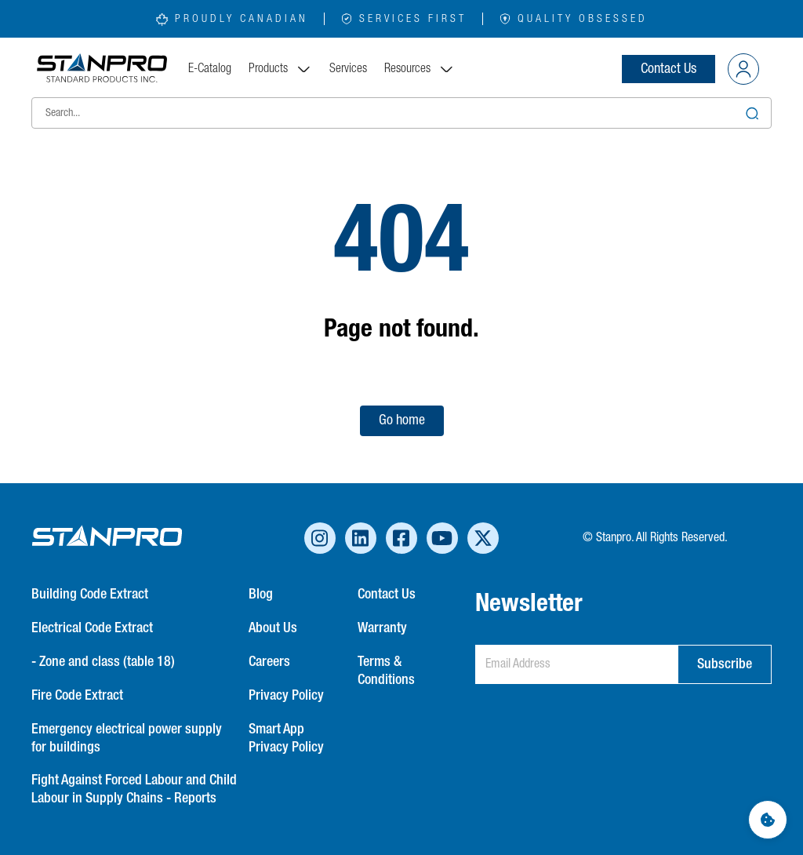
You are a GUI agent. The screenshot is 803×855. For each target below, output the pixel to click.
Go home (402, 420)
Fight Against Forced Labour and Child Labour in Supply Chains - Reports (134, 789)
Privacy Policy (286, 695)
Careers (269, 662)
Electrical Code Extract (92, 628)
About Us (273, 628)
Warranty (382, 628)
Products (280, 69)
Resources (419, 69)
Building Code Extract (89, 594)
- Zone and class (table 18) (103, 662)
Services (348, 69)
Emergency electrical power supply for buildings (126, 738)
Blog (261, 594)
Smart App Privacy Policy (286, 738)
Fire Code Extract (77, 695)
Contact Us (668, 69)
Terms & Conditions (386, 671)
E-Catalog (209, 69)
